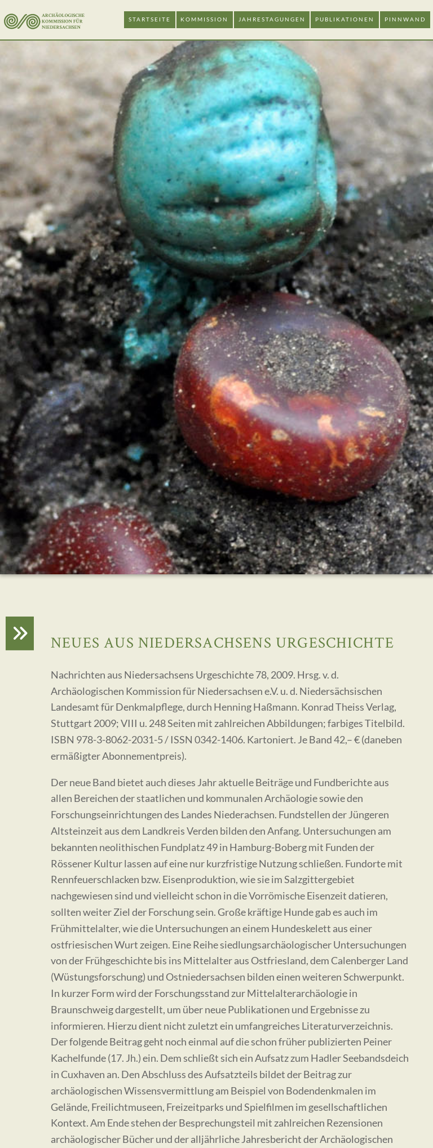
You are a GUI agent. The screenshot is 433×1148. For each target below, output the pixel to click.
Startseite (150, 19)
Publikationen (344, 19)
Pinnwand (405, 19)
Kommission (204, 19)
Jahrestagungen (272, 19)
